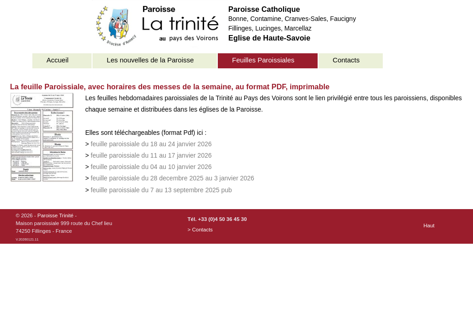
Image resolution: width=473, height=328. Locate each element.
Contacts (346, 60)
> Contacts (200, 229)
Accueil (57, 60)
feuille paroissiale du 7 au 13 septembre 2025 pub (161, 190)
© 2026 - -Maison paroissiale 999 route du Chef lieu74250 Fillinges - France (64, 227)
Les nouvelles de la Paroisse (150, 60)
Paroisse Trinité (55, 215)
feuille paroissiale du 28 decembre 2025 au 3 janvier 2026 (172, 178)
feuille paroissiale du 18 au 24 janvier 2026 (151, 144)
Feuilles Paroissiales (263, 60)
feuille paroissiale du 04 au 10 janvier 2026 (151, 166)
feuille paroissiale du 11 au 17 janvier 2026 (151, 155)
